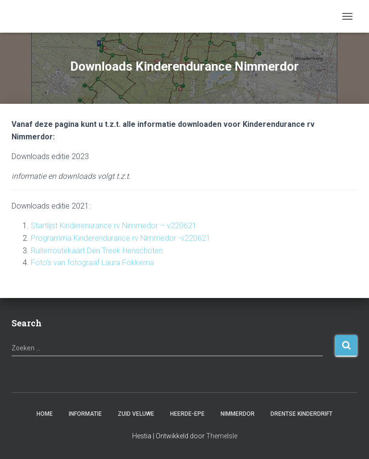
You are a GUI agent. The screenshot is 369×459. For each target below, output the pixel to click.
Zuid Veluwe (136, 413)
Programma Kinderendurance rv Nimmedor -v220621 (120, 238)
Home (45, 413)
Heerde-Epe (187, 413)
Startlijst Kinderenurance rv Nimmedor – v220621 (114, 225)
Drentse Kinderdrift (301, 413)
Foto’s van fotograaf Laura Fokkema (92, 262)
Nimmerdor (238, 413)
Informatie (85, 413)
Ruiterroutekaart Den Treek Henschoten (97, 250)
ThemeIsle (221, 436)
